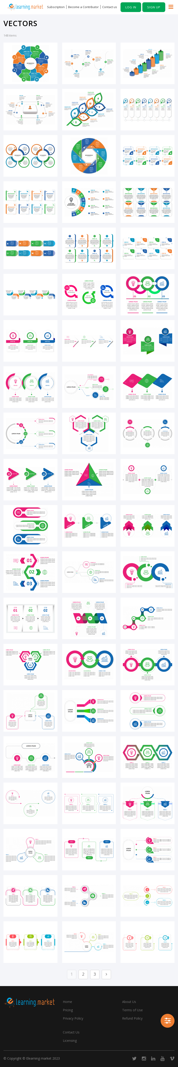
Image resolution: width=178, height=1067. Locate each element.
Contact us (109, 7)
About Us (129, 1001)
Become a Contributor (83, 7)
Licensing (70, 1040)
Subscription (56, 7)
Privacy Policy (73, 1018)
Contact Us (71, 1032)
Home (67, 1001)
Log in (130, 7)
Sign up (153, 7)
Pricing (68, 1010)
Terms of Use (132, 1010)
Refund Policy (132, 1018)
